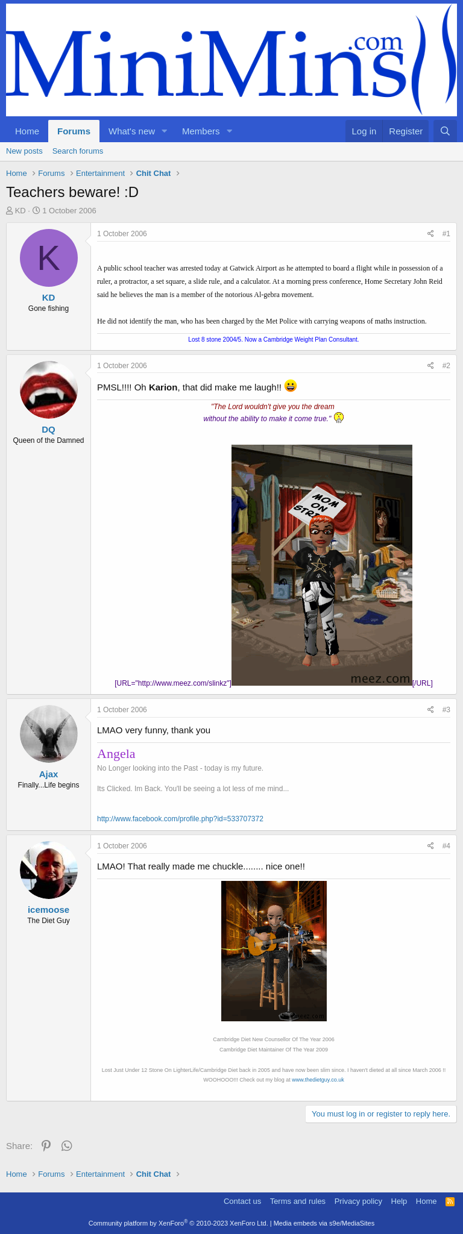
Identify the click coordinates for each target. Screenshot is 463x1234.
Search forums (78, 150)
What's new (132, 131)
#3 (446, 710)
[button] (164, 131)
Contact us (242, 1201)
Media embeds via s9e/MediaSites (324, 1223)
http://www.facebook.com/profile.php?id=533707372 (180, 819)
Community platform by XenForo (178, 1223)
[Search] (445, 131)
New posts (24, 150)
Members (201, 131)
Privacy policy (358, 1201)
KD (20, 210)
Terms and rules (298, 1201)
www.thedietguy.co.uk (318, 1080)
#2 (446, 366)
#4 (446, 846)
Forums (73, 131)
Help (399, 1201)
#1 (446, 234)
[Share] (430, 234)
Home (27, 131)
